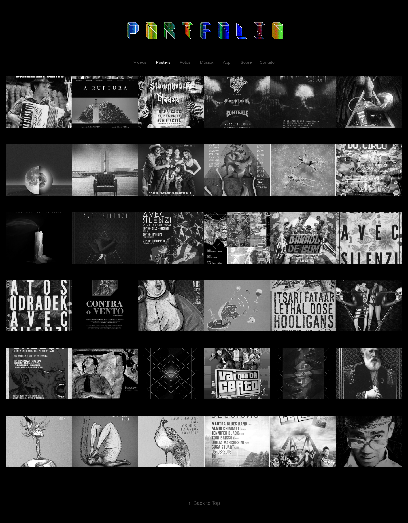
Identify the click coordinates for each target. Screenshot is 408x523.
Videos (139, 62)
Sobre (246, 62)
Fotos (185, 62)
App (227, 62)
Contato (267, 62)
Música (207, 62)
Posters (163, 62)
